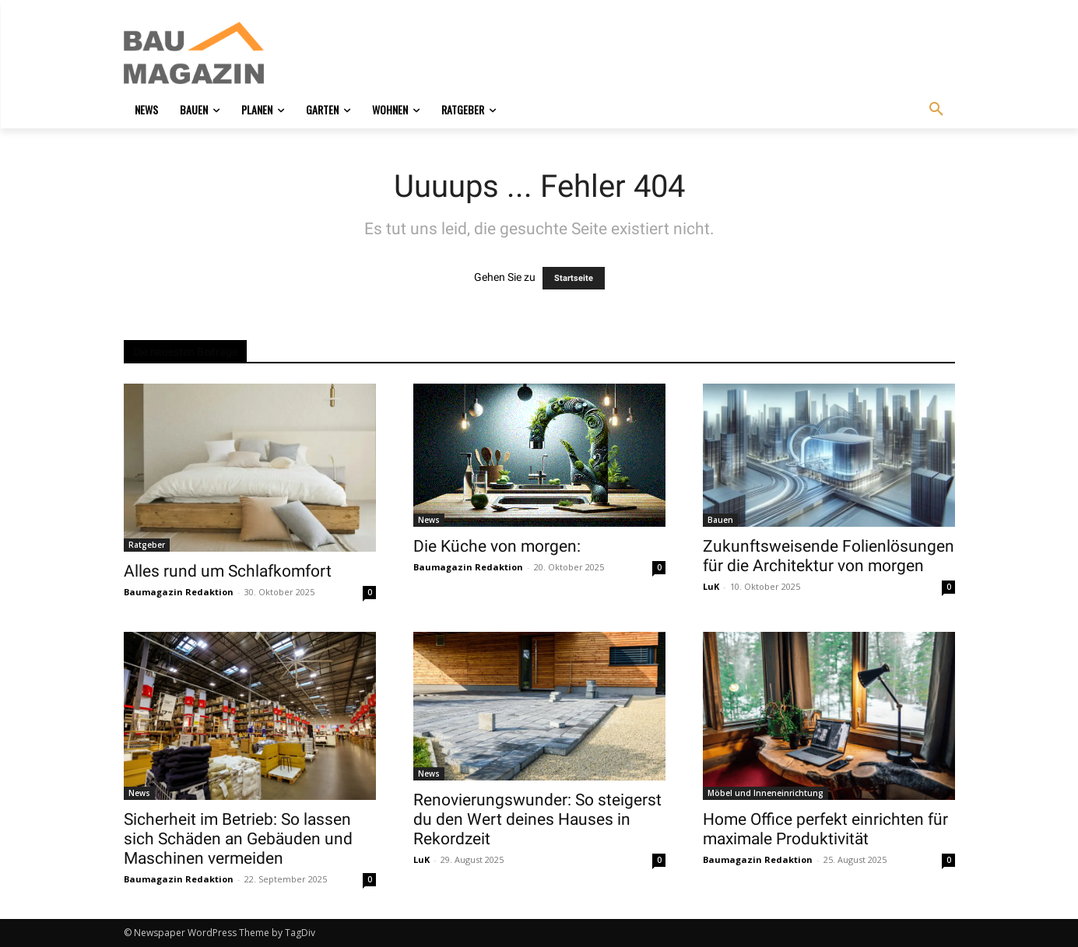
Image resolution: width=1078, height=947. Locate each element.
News (429, 519)
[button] (936, 109)
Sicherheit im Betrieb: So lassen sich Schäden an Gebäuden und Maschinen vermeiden (238, 839)
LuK (711, 586)
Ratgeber (146, 544)
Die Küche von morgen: (497, 546)
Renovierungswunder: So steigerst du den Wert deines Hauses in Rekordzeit (537, 819)
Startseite (573, 278)
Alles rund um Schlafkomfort (228, 571)
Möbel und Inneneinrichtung (765, 792)
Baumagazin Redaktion (179, 592)
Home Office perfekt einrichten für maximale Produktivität (825, 829)
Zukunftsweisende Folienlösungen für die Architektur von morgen (828, 556)
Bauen (720, 519)
